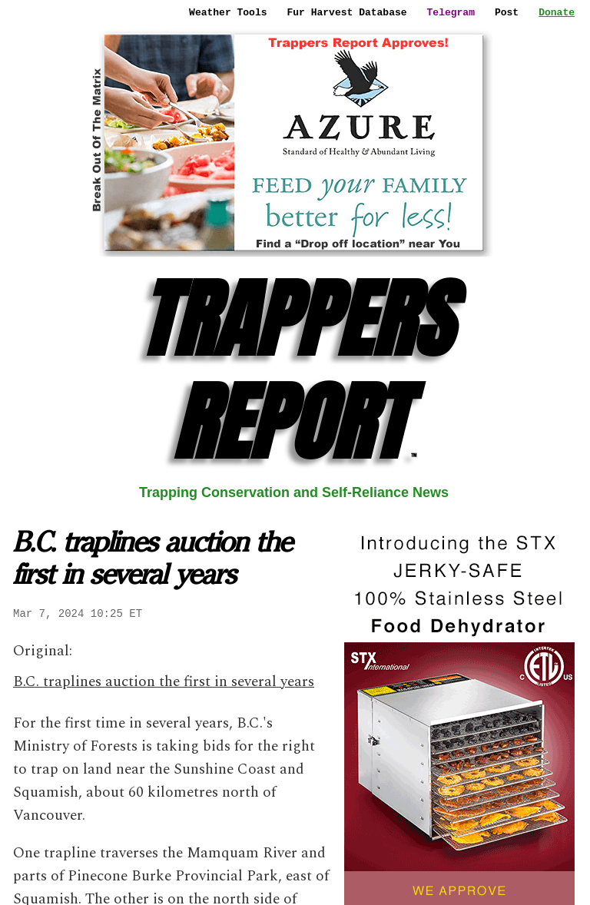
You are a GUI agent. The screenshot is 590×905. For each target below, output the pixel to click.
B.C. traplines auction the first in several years (163, 682)
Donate (557, 12)
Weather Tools (228, 12)
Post (507, 12)
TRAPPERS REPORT (294, 370)
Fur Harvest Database (347, 12)
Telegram (451, 12)
